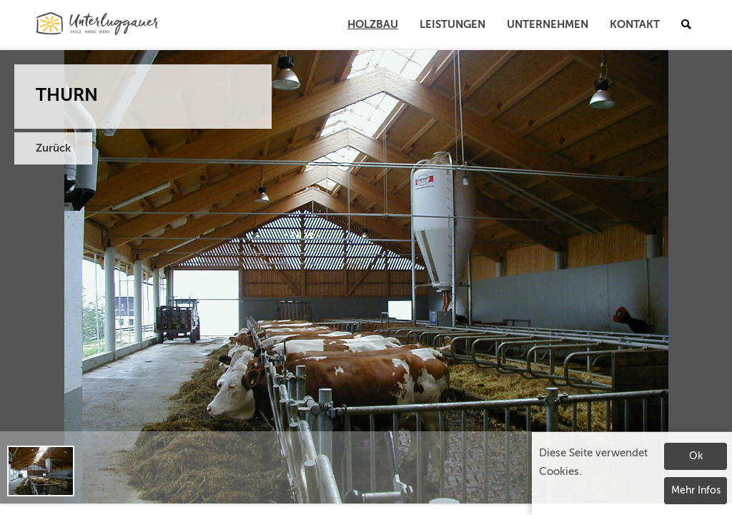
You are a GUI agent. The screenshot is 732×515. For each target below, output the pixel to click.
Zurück (53, 148)
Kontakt (635, 24)
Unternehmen (547, 24)
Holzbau (372, 24)
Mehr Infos (696, 491)
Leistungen (452, 24)
